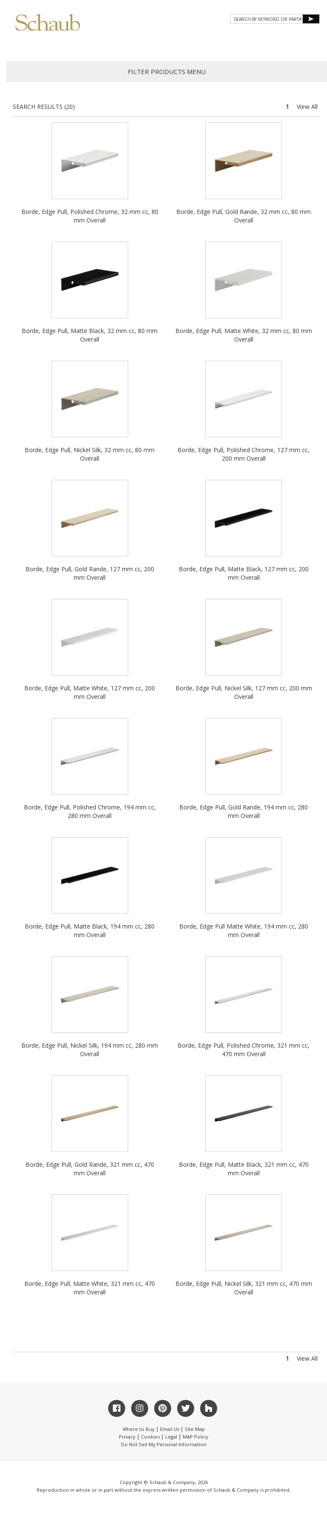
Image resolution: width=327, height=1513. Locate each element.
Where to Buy (139, 1429)
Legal (171, 1436)
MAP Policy (195, 1436)
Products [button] (113, 44)
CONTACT (249, 44)
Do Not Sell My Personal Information (164, 1444)
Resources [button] (205, 44)
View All (307, 107)
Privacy (127, 1436)
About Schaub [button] (60, 44)
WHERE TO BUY (294, 44)
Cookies (150, 1436)
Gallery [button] (159, 44)
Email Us (169, 1429)
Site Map (195, 1429)
